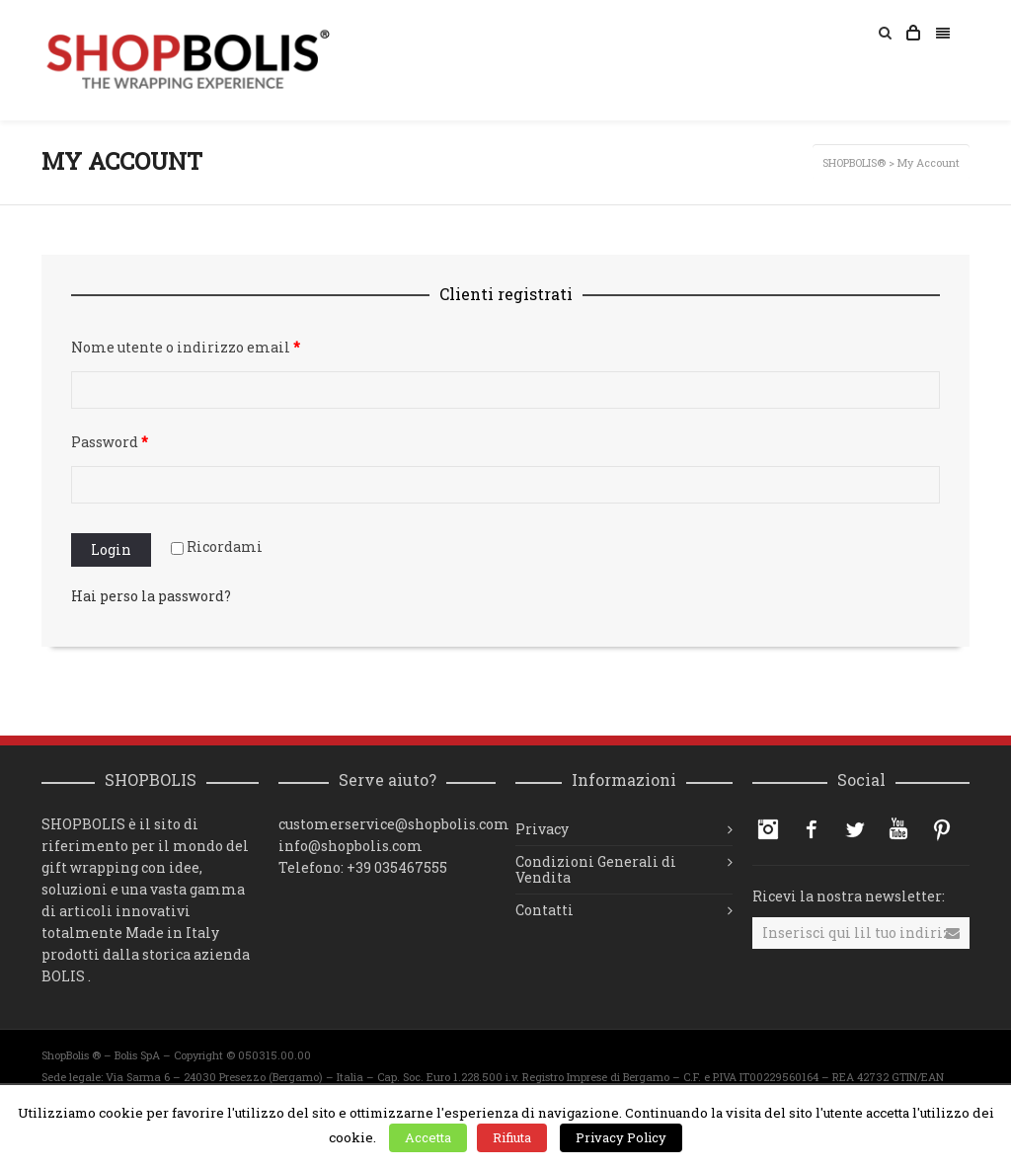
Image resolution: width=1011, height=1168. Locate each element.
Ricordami (217, 546)
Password (109, 441)
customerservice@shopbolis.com (393, 824)
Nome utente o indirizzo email (185, 347)
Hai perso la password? (151, 595)
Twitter (855, 829)
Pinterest (942, 829)
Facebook (811, 829)
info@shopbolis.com (350, 845)
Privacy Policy (621, 1137)
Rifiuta (512, 1137)
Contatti (544, 909)
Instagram (768, 829)
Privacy (542, 828)
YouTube (898, 829)
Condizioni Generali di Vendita (595, 869)
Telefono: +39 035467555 (362, 867)
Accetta (428, 1137)
